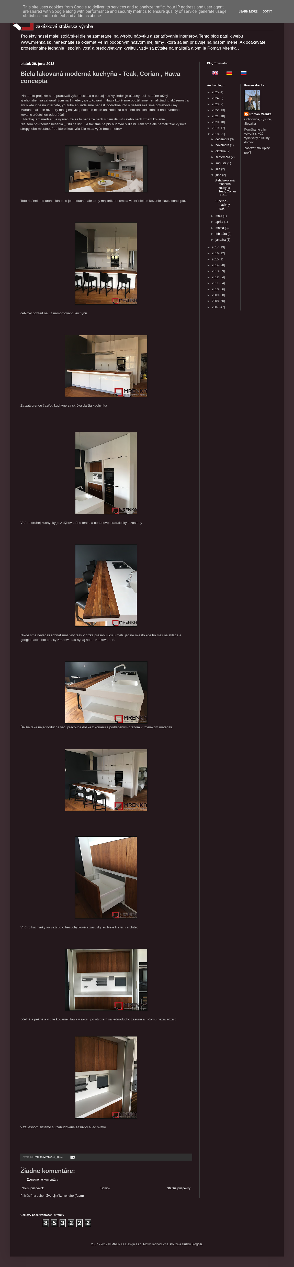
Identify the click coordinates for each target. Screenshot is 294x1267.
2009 (216, 295)
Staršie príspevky (178, 1188)
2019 (216, 128)
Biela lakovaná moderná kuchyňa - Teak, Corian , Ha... (225, 188)
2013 (216, 271)
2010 (216, 289)
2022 (216, 110)
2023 (216, 104)
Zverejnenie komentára (42, 1179)
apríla (220, 222)
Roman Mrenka (261, 114)
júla (218, 169)
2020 (216, 122)
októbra (221, 151)
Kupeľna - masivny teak (222, 204)
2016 (216, 253)
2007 (216, 307)
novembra (223, 145)
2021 (216, 116)
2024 (216, 98)
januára (221, 239)
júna (219, 175)
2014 (216, 265)
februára (222, 234)
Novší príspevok (33, 1188)
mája (219, 216)
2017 (216, 247)
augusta (221, 163)
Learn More (248, 11)
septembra (223, 157)
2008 (216, 301)
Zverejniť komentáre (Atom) (65, 1195)
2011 (216, 283)
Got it (267, 11)
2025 (216, 92)
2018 (216, 134)
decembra (223, 139)
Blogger (197, 1244)
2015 (216, 259)
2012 (216, 277)
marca (220, 228)
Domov (105, 1188)
